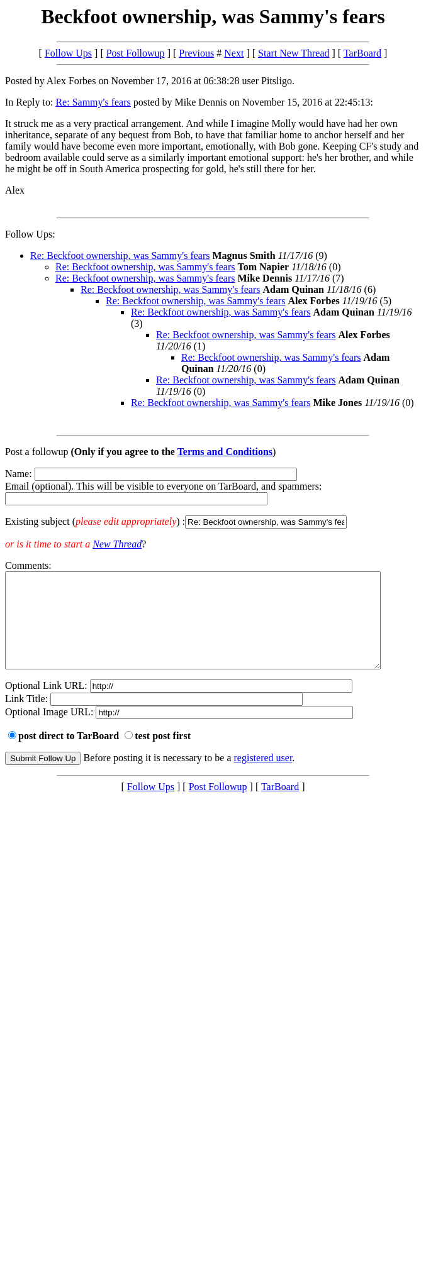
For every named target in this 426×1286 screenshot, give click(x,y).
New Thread (117, 544)
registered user (263, 776)
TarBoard (362, 53)
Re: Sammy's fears (92, 102)
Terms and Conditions (224, 451)
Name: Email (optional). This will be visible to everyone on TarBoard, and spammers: (213, 498)
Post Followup (135, 53)
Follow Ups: (30, 234)
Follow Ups (68, 53)
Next (234, 53)
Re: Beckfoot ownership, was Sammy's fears (120, 255)
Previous (196, 53)
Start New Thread (293, 53)
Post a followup (36, 451)
